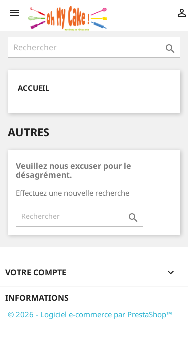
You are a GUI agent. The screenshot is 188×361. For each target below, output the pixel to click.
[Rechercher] (94, 47)
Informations (37, 297)
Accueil (33, 88)
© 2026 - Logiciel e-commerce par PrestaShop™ (90, 314)
